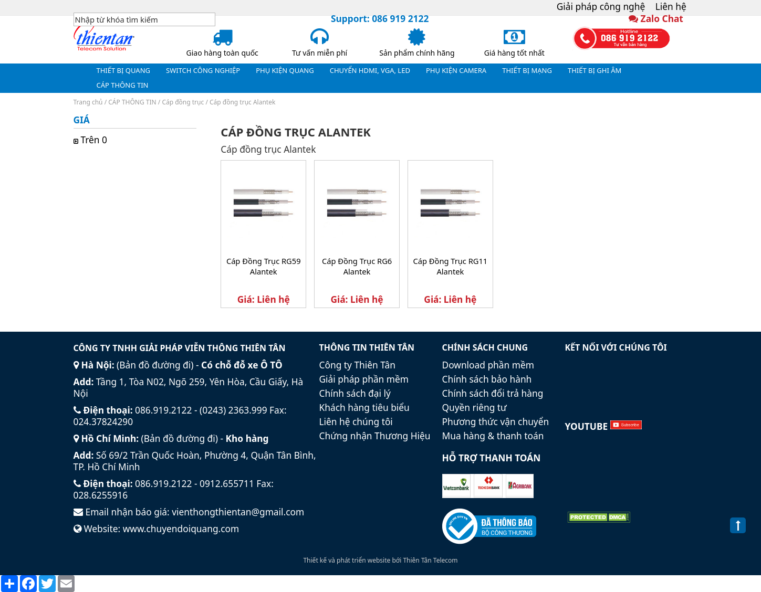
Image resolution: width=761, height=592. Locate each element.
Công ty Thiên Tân (357, 364)
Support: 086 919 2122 (380, 18)
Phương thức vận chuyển (495, 421)
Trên (95, 139)
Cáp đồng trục (183, 102)
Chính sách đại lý (355, 393)
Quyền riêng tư (474, 407)
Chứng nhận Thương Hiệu (375, 435)
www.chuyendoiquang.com (181, 528)
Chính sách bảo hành (487, 379)
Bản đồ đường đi (155, 364)
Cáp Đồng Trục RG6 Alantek (357, 266)
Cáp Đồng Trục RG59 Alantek (263, 266)
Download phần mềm (488, 364)
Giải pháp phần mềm (364, 379)
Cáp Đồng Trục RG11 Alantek (450, 266)
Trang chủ (88, 102)
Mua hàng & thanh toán (493, 435)
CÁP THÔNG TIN (132, 102)
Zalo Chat (662, 18)
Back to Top (738, 531)
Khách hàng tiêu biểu (364, 407)
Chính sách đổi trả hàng (493, 393)
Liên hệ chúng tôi (356, 421)
